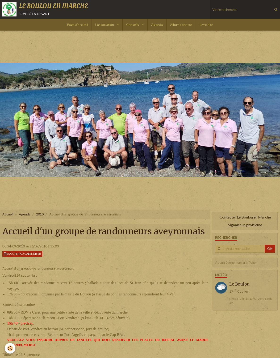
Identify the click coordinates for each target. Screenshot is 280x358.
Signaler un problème (245, 225)
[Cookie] (10, 348)
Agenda (157, 25)
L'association (105, 25)
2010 (40, 214)
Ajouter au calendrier (22, 253)
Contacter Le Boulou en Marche (245, 217)
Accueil (7, 214)
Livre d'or (206, 25)
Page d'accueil (77, 25)
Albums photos (181, 25)
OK (269, 249)
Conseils (133, 25)
